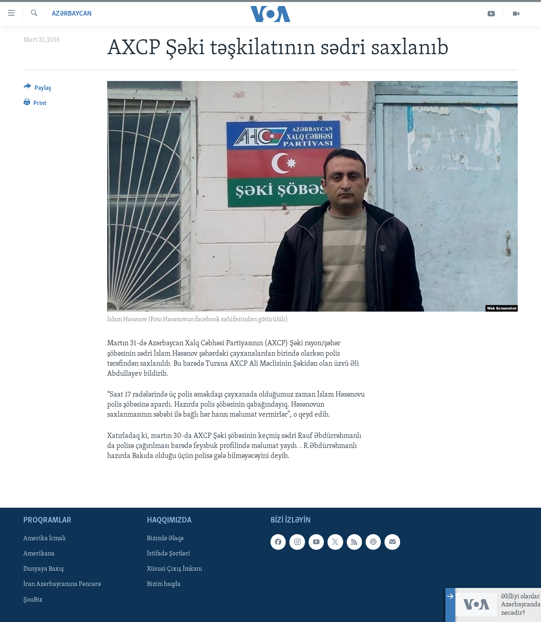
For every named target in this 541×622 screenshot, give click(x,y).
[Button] (37, 89)
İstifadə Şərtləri (168, 554)
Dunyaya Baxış (43, 569)
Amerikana (39, 554)
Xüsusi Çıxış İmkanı (174, 569)
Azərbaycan (72, 14)
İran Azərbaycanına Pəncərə (62, 584)
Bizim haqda (164, 584)
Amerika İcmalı (44, 539)
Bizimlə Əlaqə (165, 539)
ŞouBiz (32, 600)
